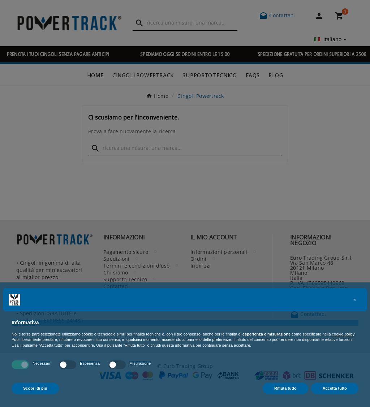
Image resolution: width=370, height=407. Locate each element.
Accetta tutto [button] (335, 388)
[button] (355, 300)
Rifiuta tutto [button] (285, 388)
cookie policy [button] (343, 334)
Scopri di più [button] (35, 388)
